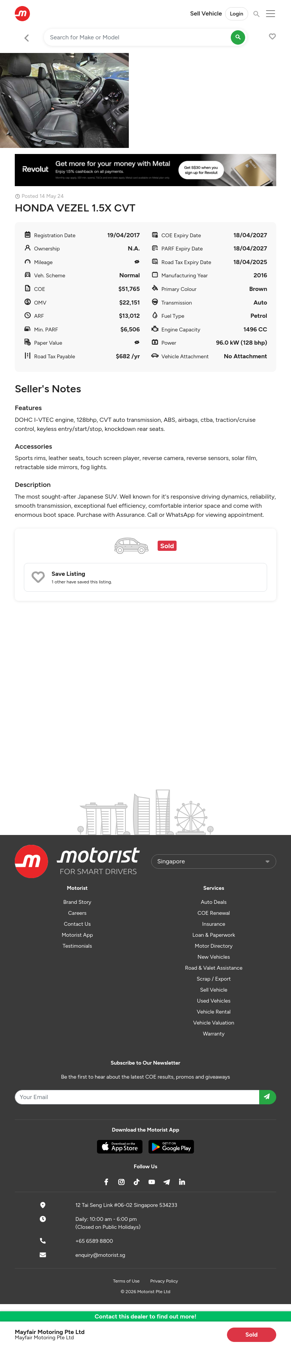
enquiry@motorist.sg (100, 1255)
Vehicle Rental (213, 1012)
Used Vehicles (213, 1001)
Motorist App (77, 935)
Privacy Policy (164, 1281)
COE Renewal (213, 913)
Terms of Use (126, 1281)
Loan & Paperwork (213, 935)
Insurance (213, 924)
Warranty (213, 1034)
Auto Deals (214, 902)
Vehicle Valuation (213, 1023)
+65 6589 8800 (94, 1241)
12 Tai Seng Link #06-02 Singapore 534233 (126, 1205)
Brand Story (77, 902)
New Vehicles (213, 957)
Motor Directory (214, 946)
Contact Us (77, 924)
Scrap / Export (214, 979)
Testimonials (77, 946)
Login (236, 14)
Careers (77, 913)
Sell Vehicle (206, 13)
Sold (252, 1334)
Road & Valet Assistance (213, 968)
